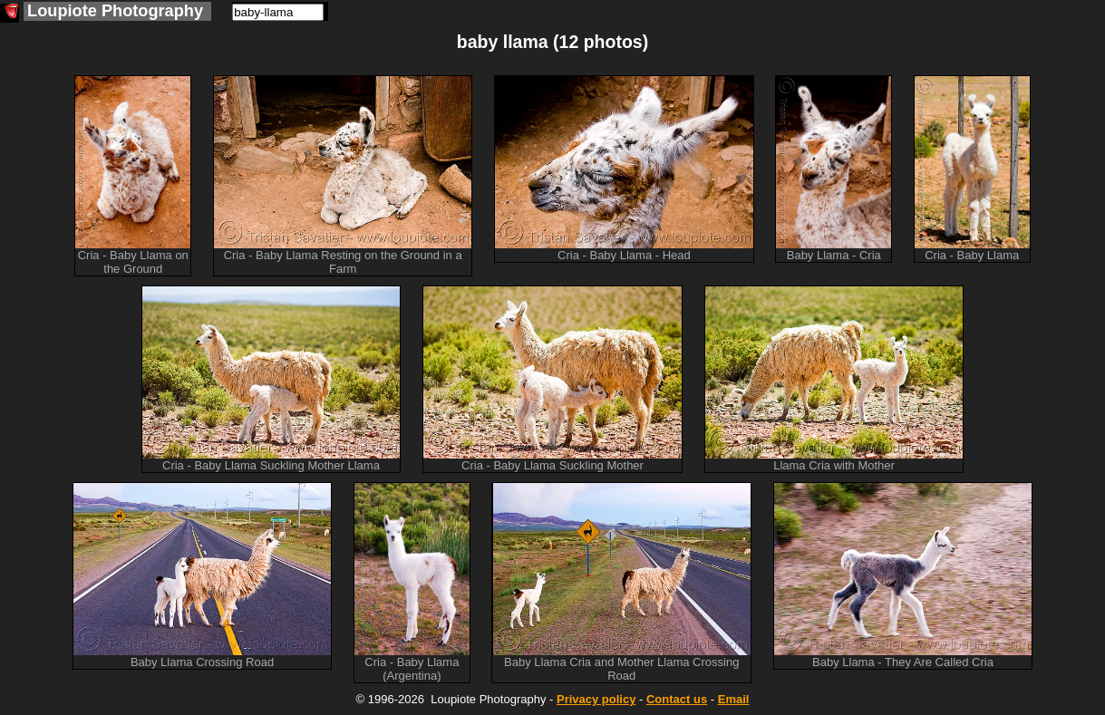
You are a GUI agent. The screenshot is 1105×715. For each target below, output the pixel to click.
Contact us (676, 699)
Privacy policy (596, 699)
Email (734, 699)
